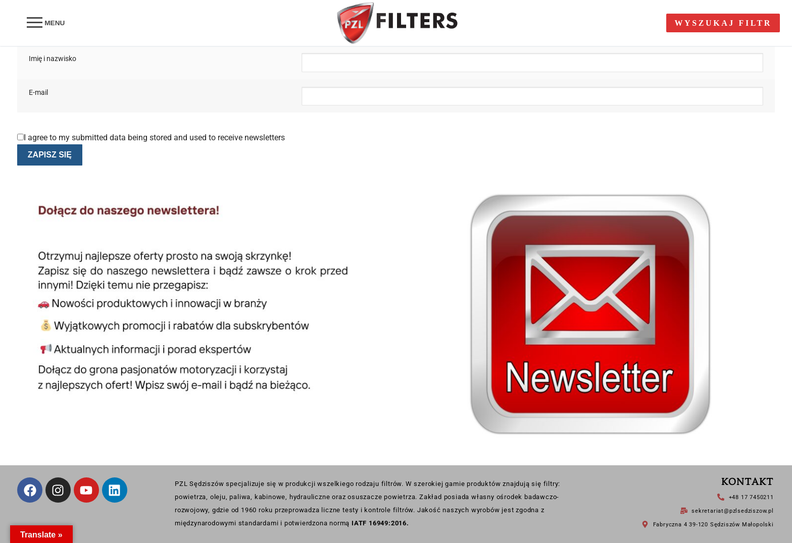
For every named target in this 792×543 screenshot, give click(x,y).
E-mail (38, 92)
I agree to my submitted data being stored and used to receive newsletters (151, 137)
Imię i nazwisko (52, 59)
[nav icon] (45, 23)
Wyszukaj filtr (723, 23)
